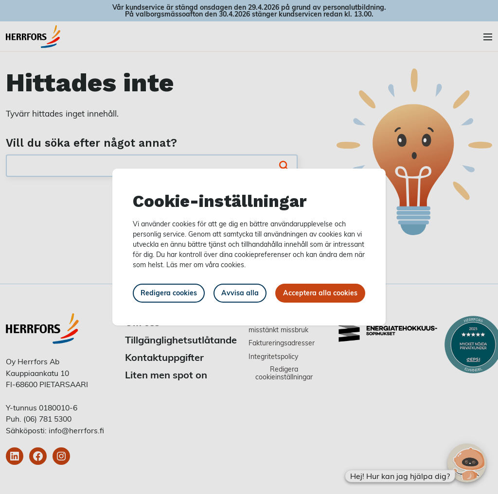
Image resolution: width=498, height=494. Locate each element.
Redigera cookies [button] (169, 292)
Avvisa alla (240, 292)
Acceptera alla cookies (320, 292)
